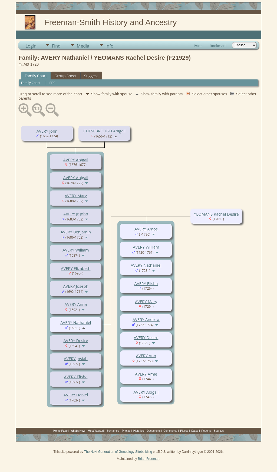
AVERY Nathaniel (75, 322)
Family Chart (36, 75)
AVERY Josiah (76, 358)
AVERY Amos (146, 229)
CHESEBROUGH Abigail (104, 130)
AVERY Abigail (75, 159)
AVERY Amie (146, 374)
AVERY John (47, 131)
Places (184, 430)
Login (31, 46)
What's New (78, 430)
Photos (126, 430)
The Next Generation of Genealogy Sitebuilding (118, 452)
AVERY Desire (75, 340)
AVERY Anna (76, 304)
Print (198, 45)
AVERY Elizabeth (75, 268)
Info (109, 46)
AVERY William (75, 250)
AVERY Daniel (76, 394)
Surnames (113, 430)
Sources (219, 430)
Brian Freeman (148, 459)
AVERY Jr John (75, 213)
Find (56, 46)
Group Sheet (65, 75)
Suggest (91, 75)
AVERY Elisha (75, 376)
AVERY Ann (146, 355)
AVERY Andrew (146, 319)
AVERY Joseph (75, 286)
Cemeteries (170, 430)
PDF (52, 83)
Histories (138, 430)
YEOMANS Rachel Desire (216, 214)
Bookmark (218, 45)
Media (83, 46)
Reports (206, 430)
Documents (154, 430)
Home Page (60, 430)
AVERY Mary (76, 195)
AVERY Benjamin (76, 232)
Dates (194, 430)
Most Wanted (96, 430)
